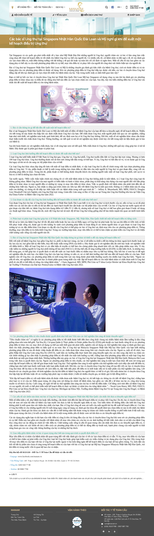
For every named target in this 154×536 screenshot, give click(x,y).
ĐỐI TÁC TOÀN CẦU (43, 7)
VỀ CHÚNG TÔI (24, 7)
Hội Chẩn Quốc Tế (22, 15)
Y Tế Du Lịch (59, 15)
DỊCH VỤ (60, 7)
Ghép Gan (133, 15)
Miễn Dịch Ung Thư (91, 15)
